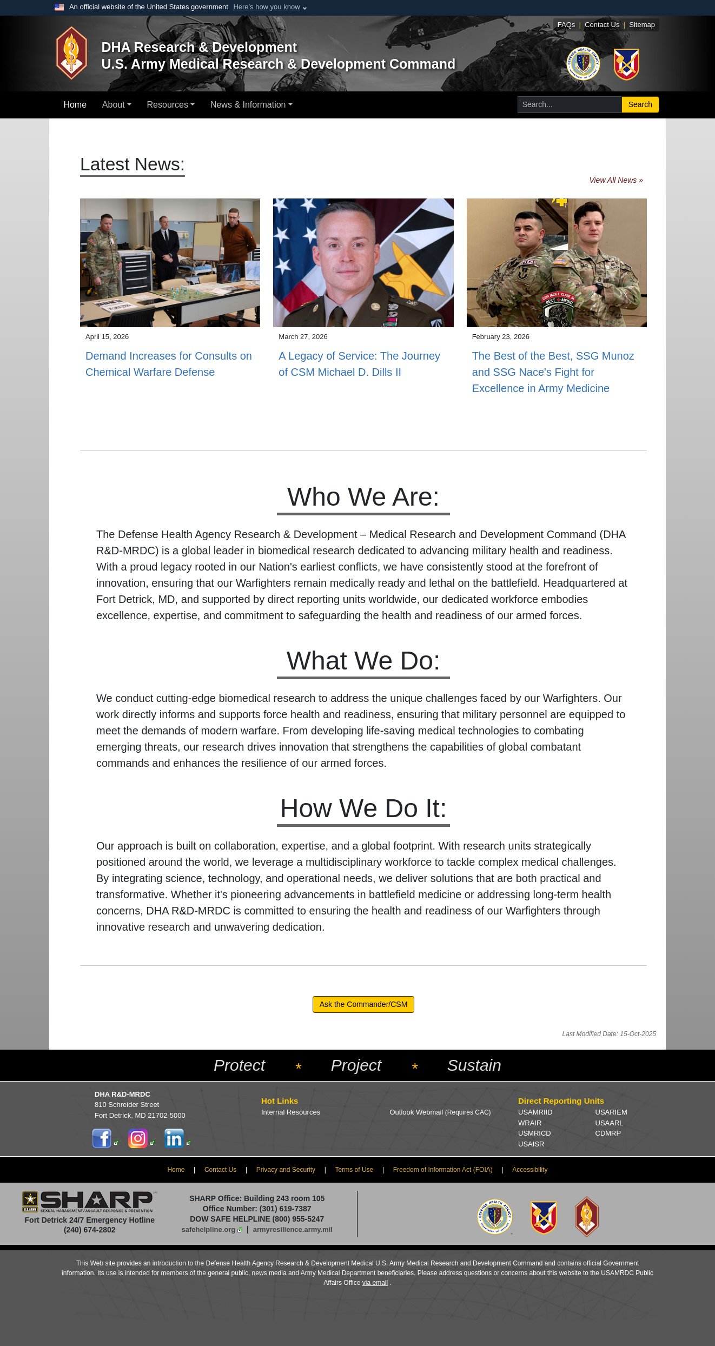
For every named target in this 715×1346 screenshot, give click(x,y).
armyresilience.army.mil (293, 1229)
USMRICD (534, 1133)
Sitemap (642, 25)
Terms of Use (354, 1169)
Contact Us (602, 25)
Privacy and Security (285, 1169)
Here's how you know (266, 7)
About (113, 104)
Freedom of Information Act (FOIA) (443, 1169)
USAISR (531, 1144)
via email (375, 1283)
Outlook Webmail (440, 1112)
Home (75, 104)
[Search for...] (570, 104)
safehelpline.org (209, 1229)
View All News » (616, 180)
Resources (167, 104)
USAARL (609, 1123)
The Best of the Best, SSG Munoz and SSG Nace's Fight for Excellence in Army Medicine (553, 372)
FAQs (566, 25)
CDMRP (608, 1133)
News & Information (248, 104)
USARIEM (611, 1112)
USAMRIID (535, 1112)
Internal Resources (290, 1112)
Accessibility (529, 1169)
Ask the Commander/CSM (364, 1004)
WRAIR (529, 1123)
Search (640, 104)
